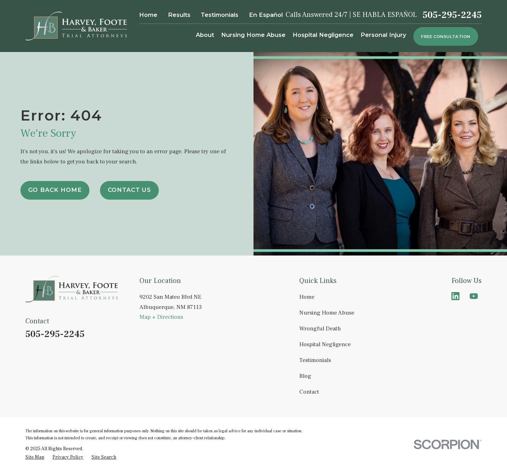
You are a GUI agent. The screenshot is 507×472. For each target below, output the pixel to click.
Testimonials (219, 14)
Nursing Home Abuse (326, 312)
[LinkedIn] (455, 296)
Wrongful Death (320, 328)
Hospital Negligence (325, 344)
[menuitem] (34, 457)
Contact (309, 391)
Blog (305, 376)
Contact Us (129, 189)
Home (148, 14)
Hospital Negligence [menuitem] (323, 34)
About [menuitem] (205, 34)
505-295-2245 (452, 15)
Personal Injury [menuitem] (383, 34)
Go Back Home (55, 189)
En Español (266, 14)
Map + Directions (161, 317)
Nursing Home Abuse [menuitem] (253, 34)
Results (179, 14)
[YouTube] (474, 296)
